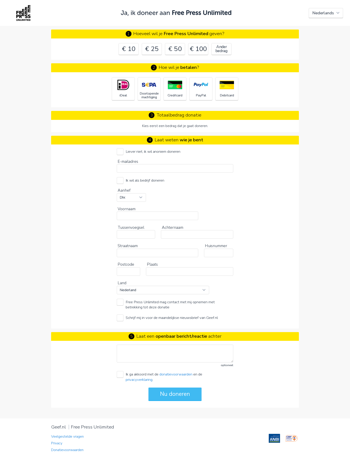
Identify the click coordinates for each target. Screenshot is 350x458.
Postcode (126, 264)
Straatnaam (128, 245)
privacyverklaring (139, 379)
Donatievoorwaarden (67, 449)
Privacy (56, 443)
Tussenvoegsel (131, 227)
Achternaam (172, 227)
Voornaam (126, 209)
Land (122, 283)
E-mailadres (128, 161)
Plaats (152, 264)
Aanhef (124, 190)
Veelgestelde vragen (67, 436)
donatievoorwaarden (175, 374)
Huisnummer (216, 245)
